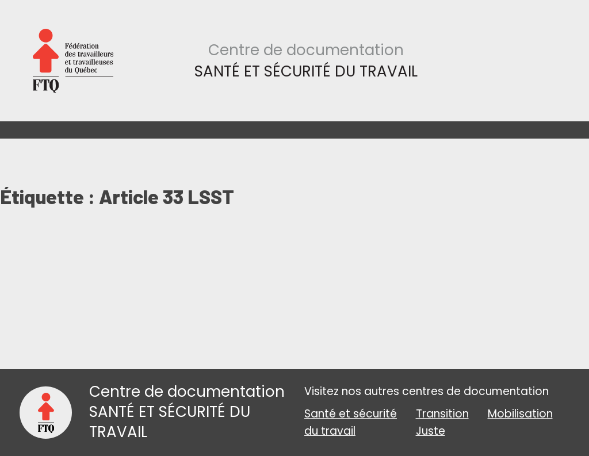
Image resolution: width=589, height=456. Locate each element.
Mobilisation (520, 413)
